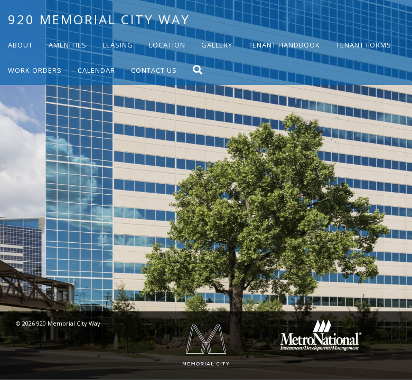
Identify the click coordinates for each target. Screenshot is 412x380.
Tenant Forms (363, 45)
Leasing (117, 45)
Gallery (216, 45)
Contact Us (154, 70)
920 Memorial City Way (99, 19)
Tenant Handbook (284, 45)
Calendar (96, 70)
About (20, 45)
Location (167, 45)
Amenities (68, 45)
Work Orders (35, 70)
